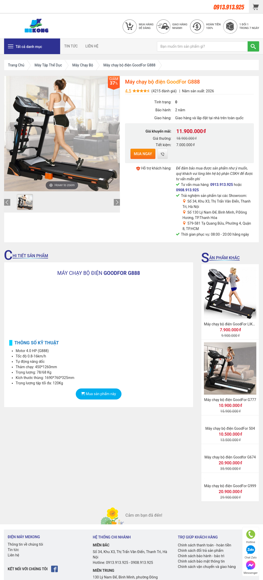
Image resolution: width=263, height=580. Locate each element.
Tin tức (13, 550)
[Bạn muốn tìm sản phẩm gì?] (202, 46)
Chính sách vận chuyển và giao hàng (207, 567)
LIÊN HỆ (92, 46)
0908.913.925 (187, 190)
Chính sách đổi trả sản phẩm (200, 550)
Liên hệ (13, 555)
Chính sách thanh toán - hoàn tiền (204, 545)
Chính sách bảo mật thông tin (201, 561)
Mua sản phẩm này (98, 394)
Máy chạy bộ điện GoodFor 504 (230, 428)
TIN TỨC (71, 46)
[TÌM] (253, 46)
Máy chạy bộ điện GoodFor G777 (230, 400)
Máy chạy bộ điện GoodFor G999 (230, 486)
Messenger (251, 568)
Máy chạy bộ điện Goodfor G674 (230, 457)
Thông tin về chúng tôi (25, 544)
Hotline (250, 537)
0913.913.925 (221, 185)
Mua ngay (143, 154)
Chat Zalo (251, 552)
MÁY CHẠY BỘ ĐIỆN (98, 273)
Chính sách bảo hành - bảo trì (201, 556)
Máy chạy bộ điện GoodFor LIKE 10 (232, 324)
